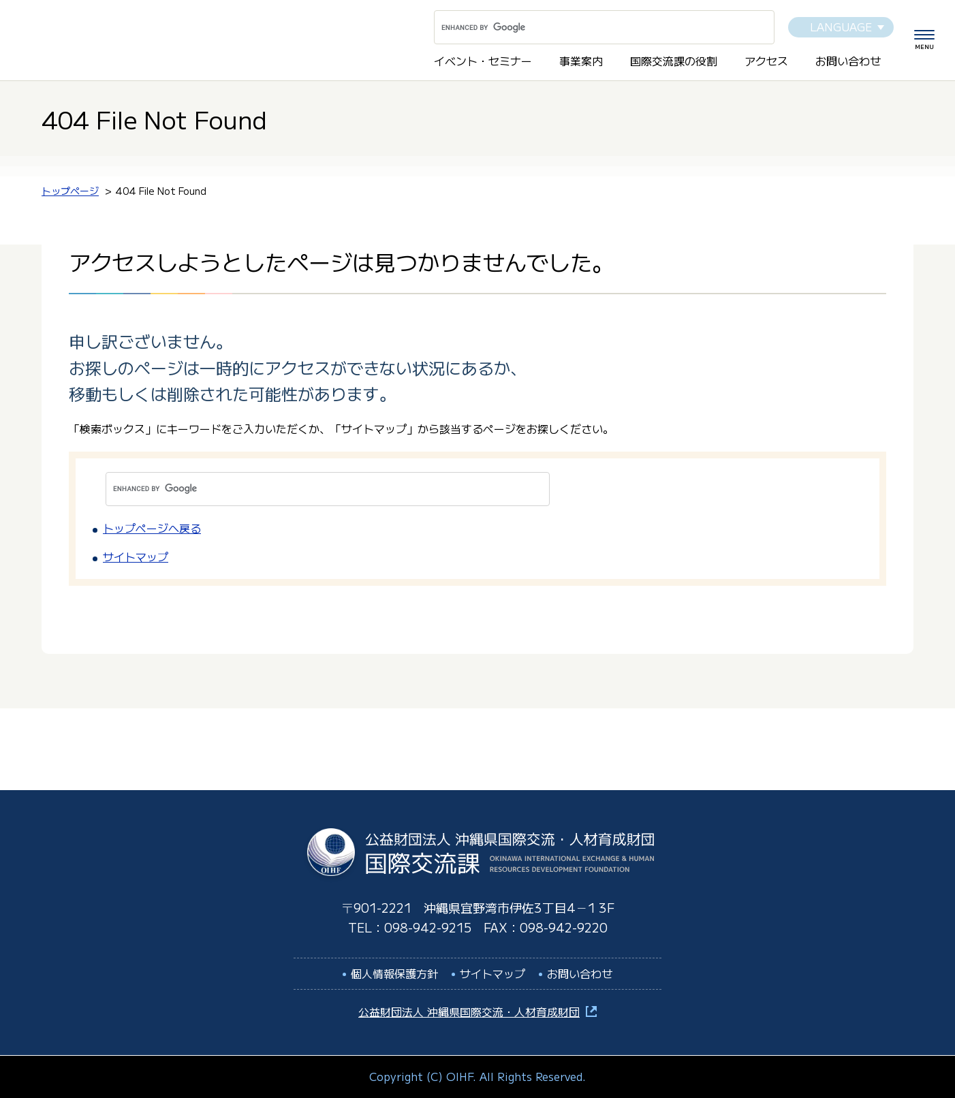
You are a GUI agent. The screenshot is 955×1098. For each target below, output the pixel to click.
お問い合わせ (848, 60)
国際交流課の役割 (673, 60)
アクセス (766, 60)
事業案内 (581, 60)
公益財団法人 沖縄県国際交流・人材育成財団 (469, 1011)
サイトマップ (135, 556)
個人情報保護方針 (394, 973)
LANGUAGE (841, 26)
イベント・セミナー (483, 60)
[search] (588, 27)
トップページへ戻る (152, 528)
